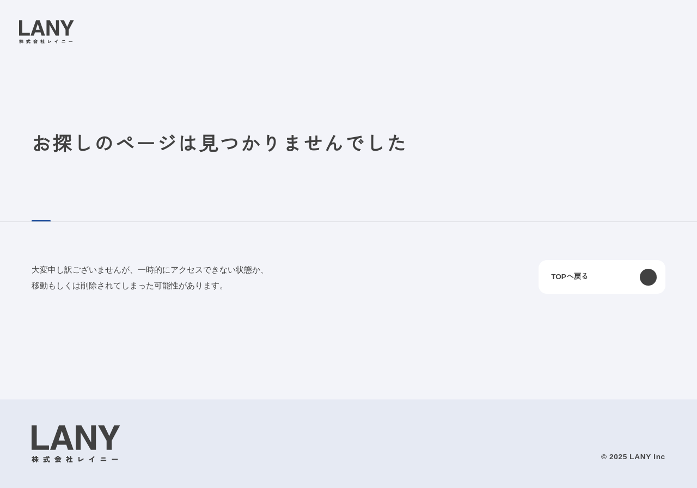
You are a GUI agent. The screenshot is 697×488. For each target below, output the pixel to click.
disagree (553, 470)
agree (620, 470)
